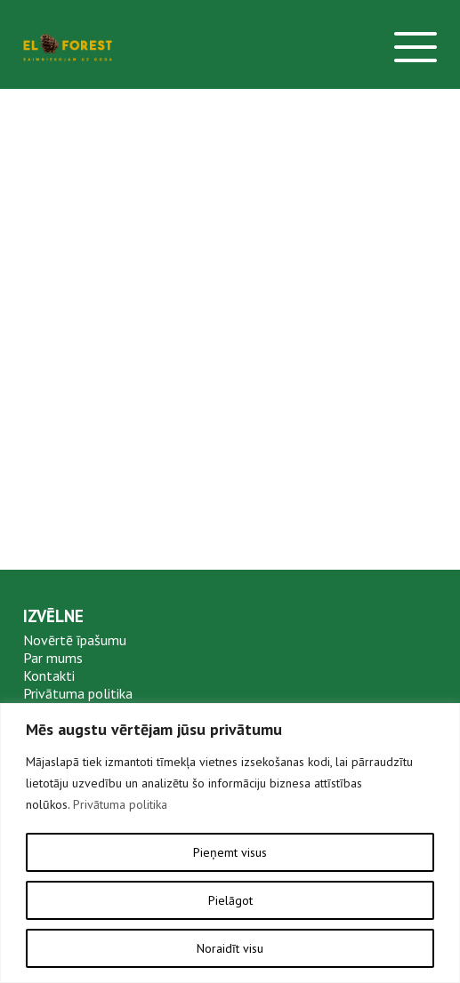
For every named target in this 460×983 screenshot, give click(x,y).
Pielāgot (230, 900)
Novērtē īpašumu (74, 640)
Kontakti (49, 675)
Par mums (53, 658)
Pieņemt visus (230, 852)
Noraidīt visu (230, 948)
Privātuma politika (120, 804)
